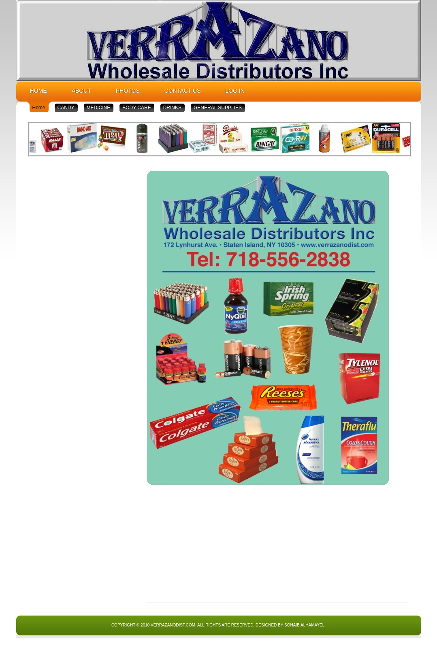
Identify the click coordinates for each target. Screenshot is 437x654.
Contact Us (182, 90)
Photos (128, 90)
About (81, 90)
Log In (234, 90)
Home (38, 90)
